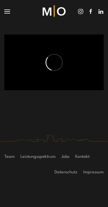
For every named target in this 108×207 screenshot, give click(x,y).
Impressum (93, 172)
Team (9, 157)
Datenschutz (65, 172)
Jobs (65, 157)
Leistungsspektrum (38, 157)
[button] (7, 11)
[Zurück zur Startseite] (54, 11)
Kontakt (82, 157)
